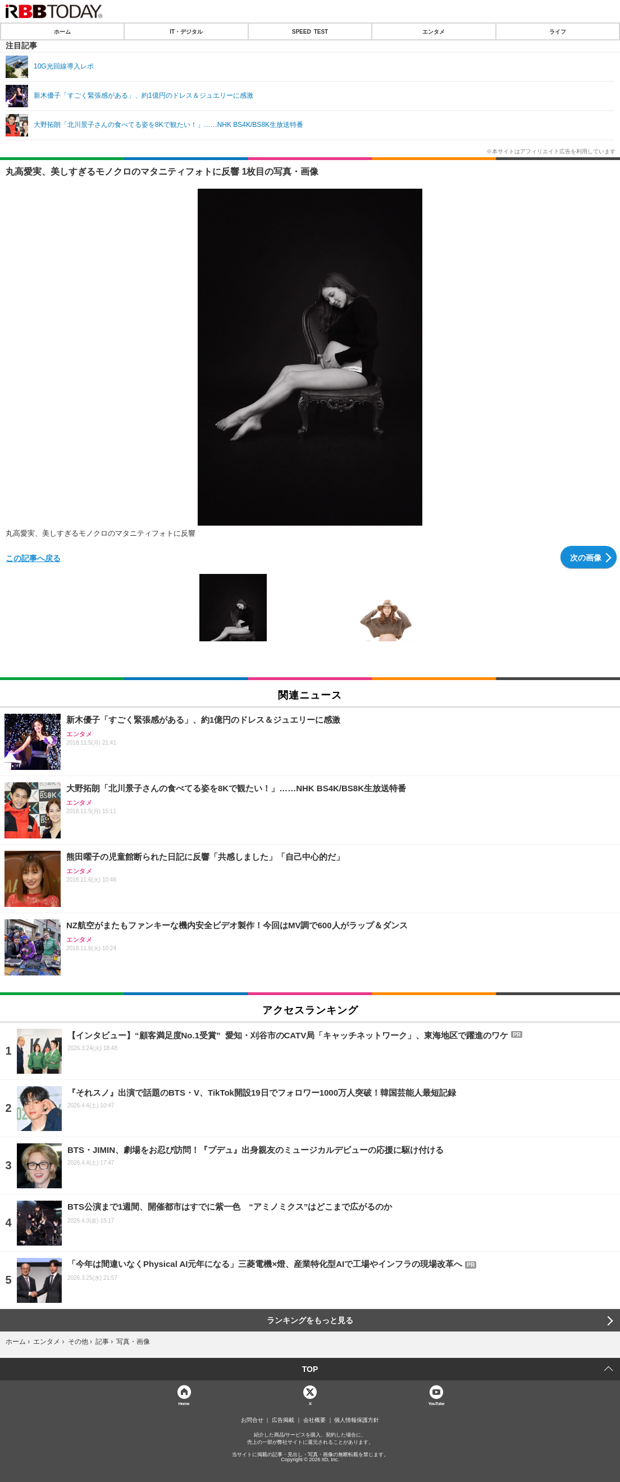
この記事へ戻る (33, 558)
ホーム (62, 31)
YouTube (436, 1403)
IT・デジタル (186, 31)
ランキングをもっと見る (310, 1320)
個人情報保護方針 (356, 1420)
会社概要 (314, 1420)
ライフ (557, 31)
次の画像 (585, 557)
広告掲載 (283, 1420)
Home (183, 1403)
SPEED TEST (310, 31)
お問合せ (252, 1420)
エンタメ (433, 31)
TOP (310, 1369)
